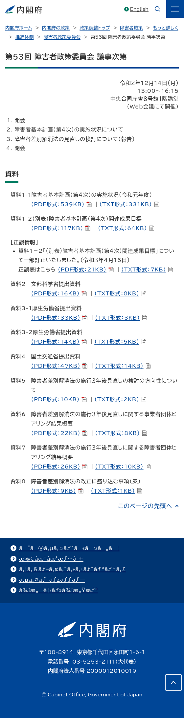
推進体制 (24, 37)
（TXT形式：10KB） (122, 466)
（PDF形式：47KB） (59, 366)
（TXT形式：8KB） (120, 293)
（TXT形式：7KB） (147, 269)
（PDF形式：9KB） (57, 490)
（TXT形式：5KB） (120, 341)
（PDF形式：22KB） (59, 433)
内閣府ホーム (18, 28)
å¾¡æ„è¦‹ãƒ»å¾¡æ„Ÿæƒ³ (58, 590)
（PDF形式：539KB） (61, 204)
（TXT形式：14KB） (122, 366)
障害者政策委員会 (62, 37)
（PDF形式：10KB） (59, 399)
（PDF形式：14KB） (59, 341)
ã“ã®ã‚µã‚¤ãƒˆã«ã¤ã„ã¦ (69, 548)
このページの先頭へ (145, 506)
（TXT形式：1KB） (116, 490)
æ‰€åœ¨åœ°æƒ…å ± (51, 558)
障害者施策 (131, 28)
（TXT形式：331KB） (129, 204)
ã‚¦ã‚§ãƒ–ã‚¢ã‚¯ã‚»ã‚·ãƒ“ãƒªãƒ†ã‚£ (72, 569)
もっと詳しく (165, 28)
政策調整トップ (95, 28)
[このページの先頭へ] (173, 682)
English (139, 9)
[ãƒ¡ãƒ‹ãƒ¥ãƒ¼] (175, 9)
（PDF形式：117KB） (60, 228)
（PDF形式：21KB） (86, 269)
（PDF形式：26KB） (59, 466)
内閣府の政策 (56, 28)
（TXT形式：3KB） (121, 317)
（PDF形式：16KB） (59, 293)
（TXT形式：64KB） (126, 228)
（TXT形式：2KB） (120, 399)
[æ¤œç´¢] (157, 9)
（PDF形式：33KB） (59, 317)
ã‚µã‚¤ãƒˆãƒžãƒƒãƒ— (52, 579)
